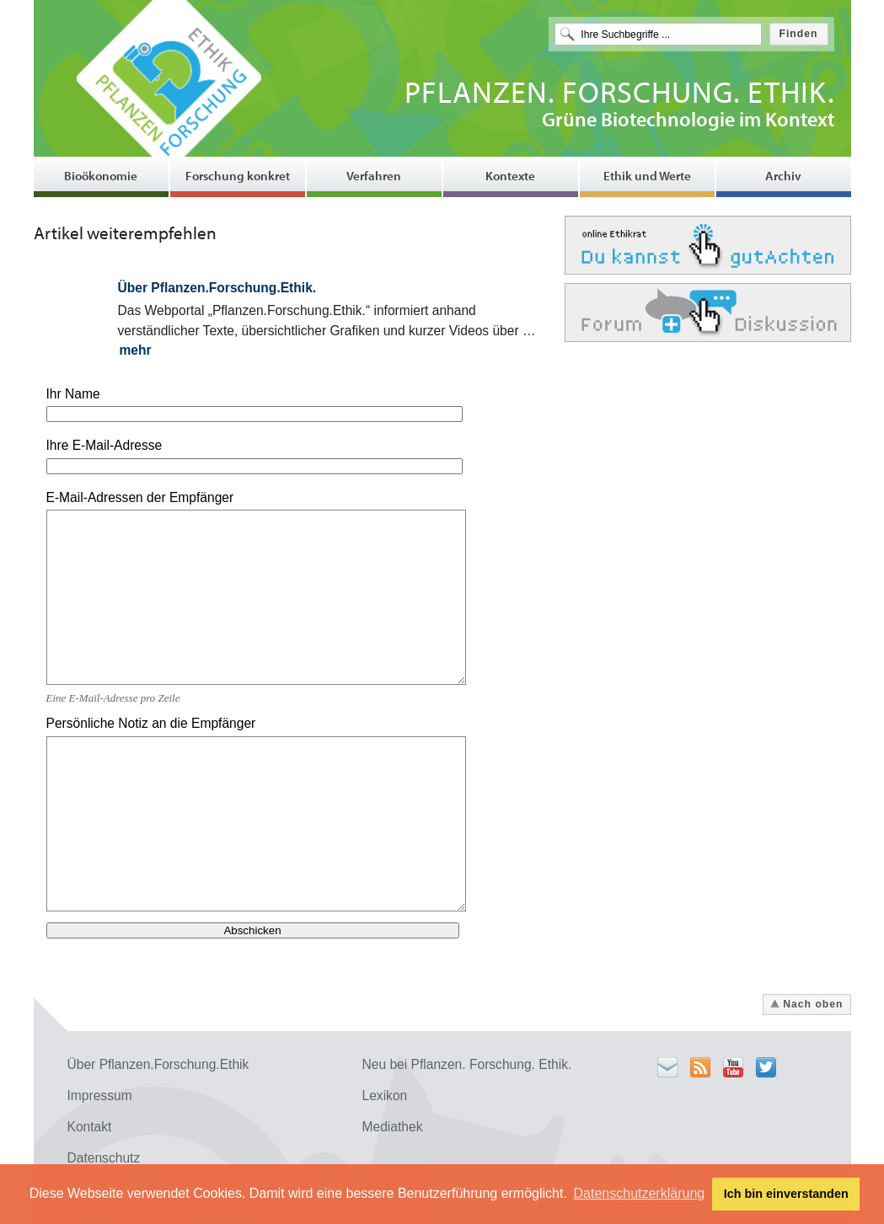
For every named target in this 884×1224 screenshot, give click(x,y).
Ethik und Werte (647, 176)
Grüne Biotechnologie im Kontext (619, 107)
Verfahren (373, 176)
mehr (136, 350)
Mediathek (392, 1127)
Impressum (99, 1095)
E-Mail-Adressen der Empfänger (140, 497)
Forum (708, 312)
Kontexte (510, 176)
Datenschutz (104, 1158)
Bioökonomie (100, 176)
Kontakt (89, 1127)
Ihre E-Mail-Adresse (104, 445)
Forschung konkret (237, 176)
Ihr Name (73, 394)
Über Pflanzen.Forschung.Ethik (158, 1064)
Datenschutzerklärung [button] (639, 1193)
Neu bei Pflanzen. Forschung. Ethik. (467, 1064)
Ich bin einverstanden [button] (786, 1193)
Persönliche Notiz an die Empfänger (151, 723)
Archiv (783, 176)
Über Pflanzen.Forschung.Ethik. (217, 288)
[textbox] (658, 34)
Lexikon (385, 1095)
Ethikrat (708, 245)
